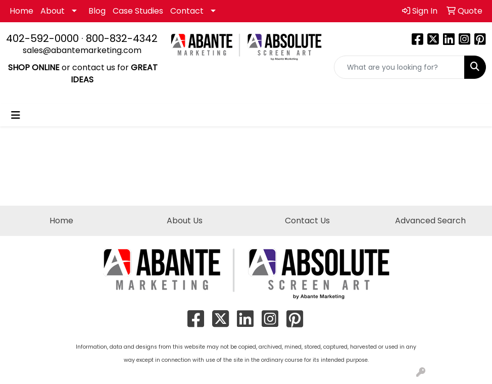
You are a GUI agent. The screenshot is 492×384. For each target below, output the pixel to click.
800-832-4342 (122, 38)
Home (21, 11)
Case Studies (138, 11)
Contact (187, 11)
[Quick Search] (399, 67)
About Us (185, 220)
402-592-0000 (42, 38)
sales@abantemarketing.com (82, 50)
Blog (97, 11)
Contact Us (307, 220)
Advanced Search (430, 220)
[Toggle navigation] (15, 115)
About (52, 11)
